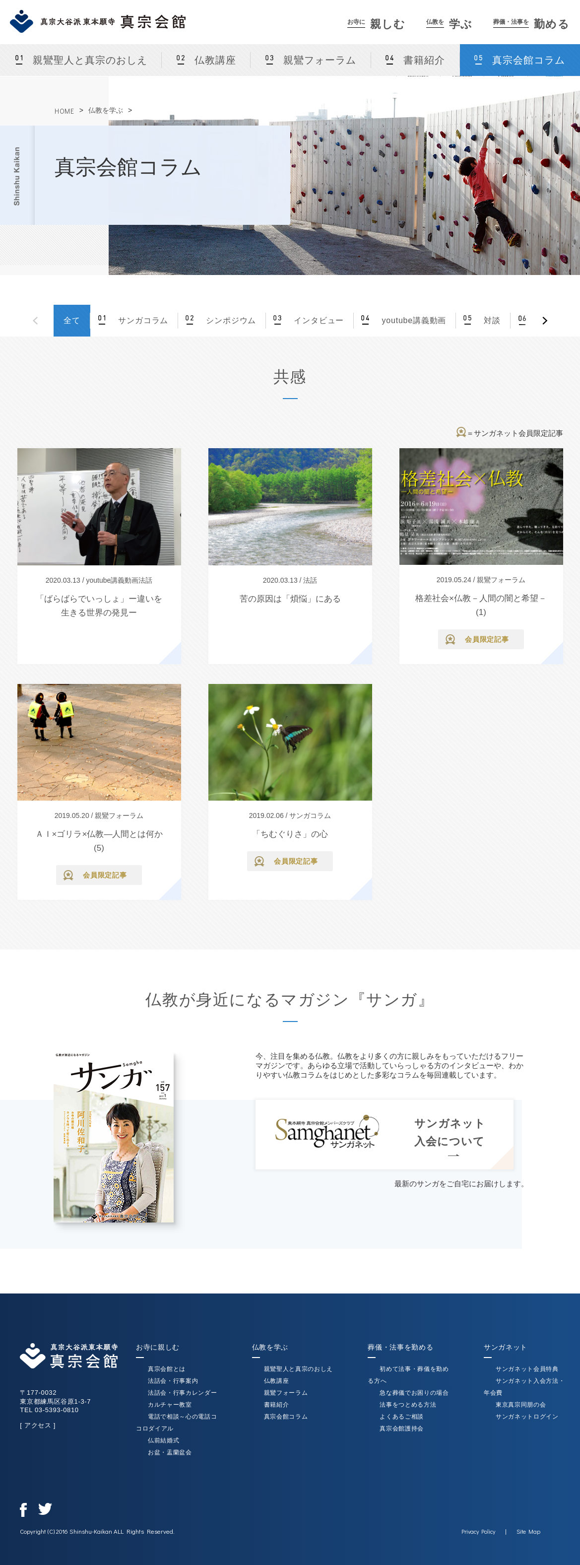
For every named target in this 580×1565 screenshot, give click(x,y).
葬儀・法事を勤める (400, 1347)
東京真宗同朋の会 (521, 1404)
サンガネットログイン (527, 1416)
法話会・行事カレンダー (182, 1392)
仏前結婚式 (163, 1440)
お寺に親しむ (158, 1347)
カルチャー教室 (170, 1404)
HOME (64, 111)
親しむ (376, 24)
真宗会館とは (167, 1368)
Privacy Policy (478, 1531)
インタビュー (317, 320)
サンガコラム (142, 320)
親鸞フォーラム (319, 60)
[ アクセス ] (38, 1425)
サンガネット (505, 1347)
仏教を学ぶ (105, 110)
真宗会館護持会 (402, 1428)
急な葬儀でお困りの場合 (414, 1392)
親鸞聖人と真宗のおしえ (90, 60)
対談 (491, 320)
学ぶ (449, 24)
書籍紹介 (424, 60)
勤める (532, 24)
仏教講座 (215, 60)
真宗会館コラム (286, 1416)
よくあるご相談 (402, 1416)
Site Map (528, 1531)
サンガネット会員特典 (527, 1368)
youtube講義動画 (412, 320)
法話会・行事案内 (173, 1380)
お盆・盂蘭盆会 (170, 1452)
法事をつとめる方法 (408, 1404)
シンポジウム (229, 320)
